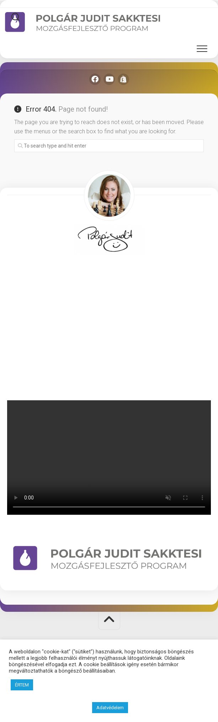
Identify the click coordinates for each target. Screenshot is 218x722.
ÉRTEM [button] (22, 685)
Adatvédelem (110, 707)
